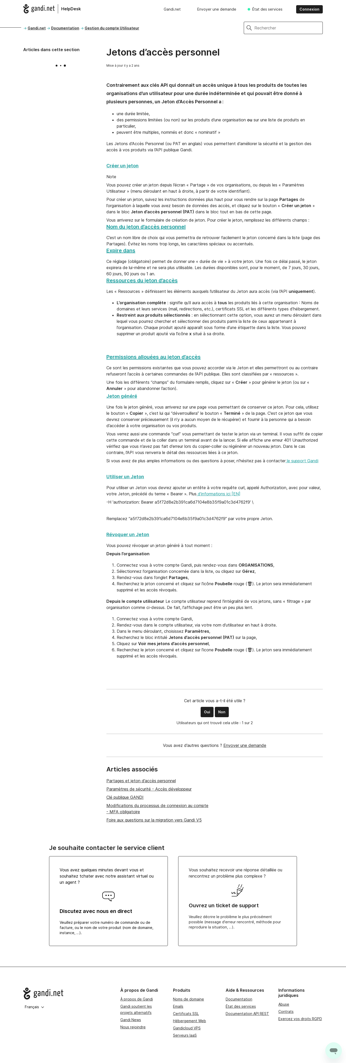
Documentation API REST (247, 1013)
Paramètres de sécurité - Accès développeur (149, 789)
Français (34, 1007)
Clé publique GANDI (125, 797)
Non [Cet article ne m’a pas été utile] (221, 712)
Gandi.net (172, 9)
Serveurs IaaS (185, 1035)
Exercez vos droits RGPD (300, 1019)
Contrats (286, 1011)
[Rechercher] (288, 28)
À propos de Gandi (136, 999)
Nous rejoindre (133, 1027)
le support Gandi (302, 460)
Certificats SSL (186, 1013)
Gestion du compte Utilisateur (112, 28)
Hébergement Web (189, 1021)
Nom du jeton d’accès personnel (146, 227)
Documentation (65, 28)
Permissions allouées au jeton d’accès (153, 357)
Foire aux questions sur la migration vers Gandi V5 (154, 820)
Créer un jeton (122, 165)
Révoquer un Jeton (127, 534)
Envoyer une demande (216, 9)
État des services (267, 9)
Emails (178, 1006)
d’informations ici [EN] (218, 493)
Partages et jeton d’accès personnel (141, 780)
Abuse (283, 1004)
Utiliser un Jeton (125, 476)
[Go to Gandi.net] (67, 993)
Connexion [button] (309, 9)
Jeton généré (121, 396)
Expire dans (120, 250)
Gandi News (130, 1020)
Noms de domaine (188, 999)
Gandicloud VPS (187, 1028)
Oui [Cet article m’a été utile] (207, 712)
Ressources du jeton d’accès (142, 280)
